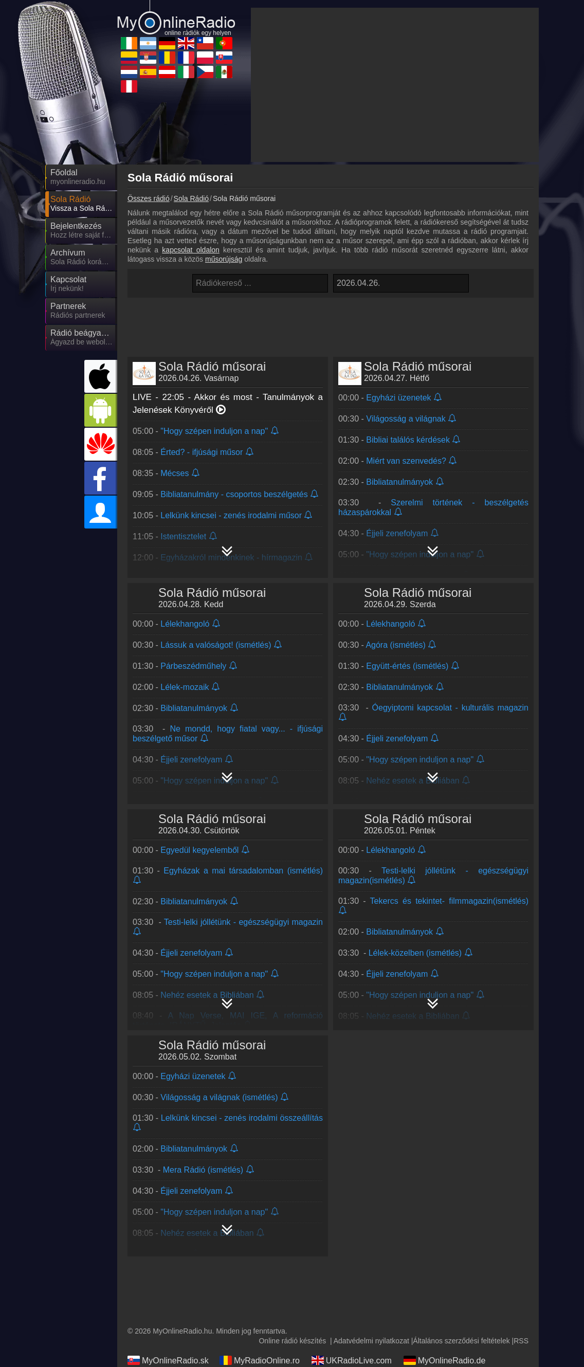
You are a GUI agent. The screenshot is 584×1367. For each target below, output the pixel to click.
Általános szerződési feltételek (461, 1341)
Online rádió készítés (292, 1341)
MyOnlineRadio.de (445, 1360)
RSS (521, 1341)
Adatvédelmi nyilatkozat (371, 1341)
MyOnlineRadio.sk (168, 1360)
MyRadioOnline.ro (260, 1360)
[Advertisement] (395, 85)
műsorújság (223, 259)
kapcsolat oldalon (191, 250)
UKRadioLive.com (352, 1360)
